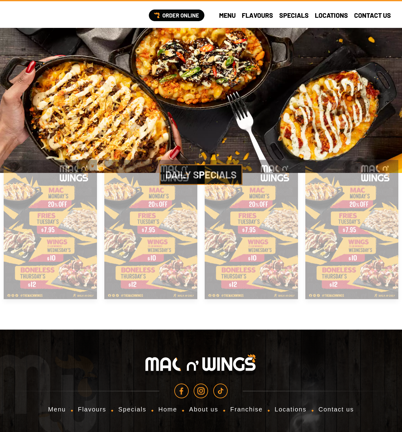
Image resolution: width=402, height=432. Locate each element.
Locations (331, 15)
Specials (294, 15)
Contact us (372, 15)
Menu (227, 15)
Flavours (257, 15)
